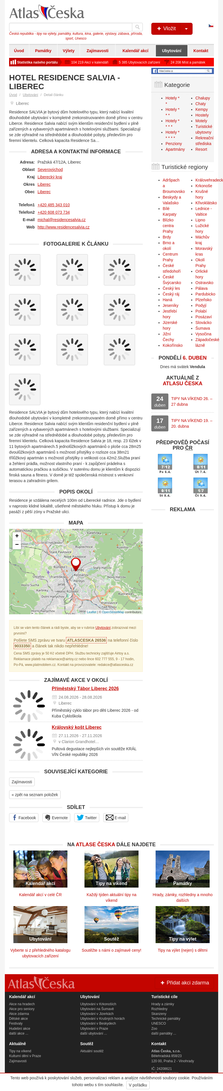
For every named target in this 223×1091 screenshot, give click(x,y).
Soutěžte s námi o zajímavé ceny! (111, 950)
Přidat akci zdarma (184, 983)
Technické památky (165, 1019)
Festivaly (15, 1023)
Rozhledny (159, 1009)
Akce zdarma (19, 1014)
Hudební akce (19, 1029)
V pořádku (138, 1085)
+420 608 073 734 (54, 212)
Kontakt (200, 50)
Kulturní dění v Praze (25, 1056)
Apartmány (175, 149)
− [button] (17, 545)
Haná (167, 299)
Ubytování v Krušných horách (102, 1019)
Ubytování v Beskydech (98, 1023)
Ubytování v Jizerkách (96, 1014)
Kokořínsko (173, 345)
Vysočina (203, 334)
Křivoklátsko (206, 203)
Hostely (202, 115)
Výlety (69, 50)
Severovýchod (50, 169)
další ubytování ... (93, 1033)
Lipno (200, 220)
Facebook (24, 817)
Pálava (201, 288)
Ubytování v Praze (94, 1029)
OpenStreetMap (113, 612)
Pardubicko (205, 294)
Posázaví (203, 317)
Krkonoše (203, 185)
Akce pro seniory (21, 1009)
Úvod (19, 50)
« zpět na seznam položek (35, 794)
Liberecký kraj (50, 177)
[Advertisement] (182, 551)
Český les (171, 288)
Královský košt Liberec (77, 727)
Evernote (56, 817)
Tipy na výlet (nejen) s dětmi (183, 950)
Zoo (154, 1029)
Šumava (202, 328)
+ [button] (17, 536)
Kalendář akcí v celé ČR (40, 894)
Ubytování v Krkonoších (98, 1004)
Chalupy (202, 98)
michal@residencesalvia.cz (62, 219)
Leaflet (91, 612)
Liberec (44, 184)
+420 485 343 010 (54, 205)
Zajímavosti (97, 50)
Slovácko (203, 322)
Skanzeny (158, 1014)
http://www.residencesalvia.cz (64, 227)
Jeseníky (170, 305)
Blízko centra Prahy (168, 226)
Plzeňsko (203, 299)
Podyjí (201, 305)
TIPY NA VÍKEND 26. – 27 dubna (191, 401)
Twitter (87, 817)
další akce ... (18, 1033)
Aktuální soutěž (92, 1051)
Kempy (201, 109)
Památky (43, 50)
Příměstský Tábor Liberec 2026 (85, 688)
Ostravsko (204, 282)
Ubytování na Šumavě (97, 1009)
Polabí (201, 311)
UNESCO (158, 1023)
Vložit (174, 28)
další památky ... (163, 1033)
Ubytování (171, 50)
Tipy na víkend (20, 1051)
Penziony (174, 143)
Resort (201, 149)
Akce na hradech (22, 1004)
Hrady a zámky (162, 1004)
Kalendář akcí (135, 50)
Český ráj (171, 294)
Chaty (200, 103)
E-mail (116, 817)
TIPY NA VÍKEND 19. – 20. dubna (191, 423)
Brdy (167, 237)
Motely (201, 121)
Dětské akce (18, 1019)
